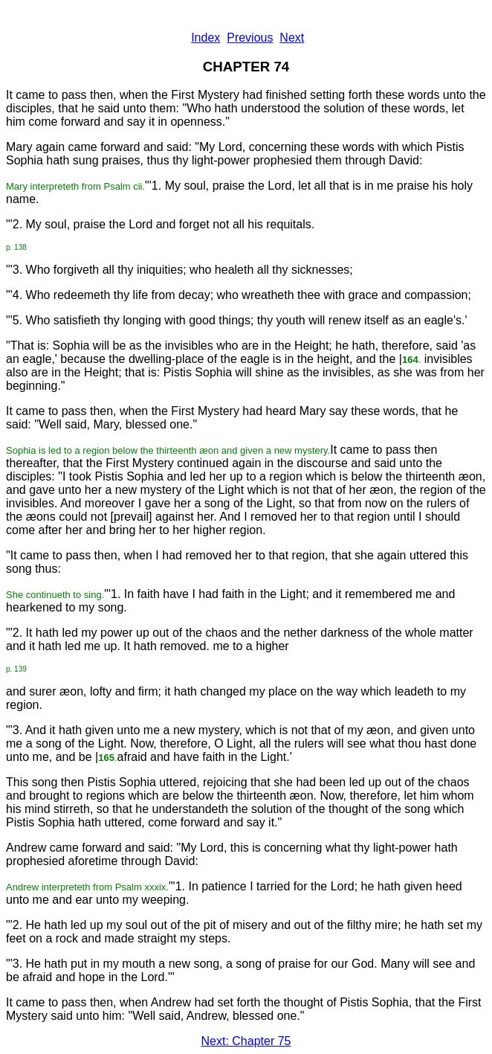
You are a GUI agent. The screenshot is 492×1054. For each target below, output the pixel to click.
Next (291, 37)
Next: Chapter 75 (246, 1041)
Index (205, 37)
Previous (250, 37)
